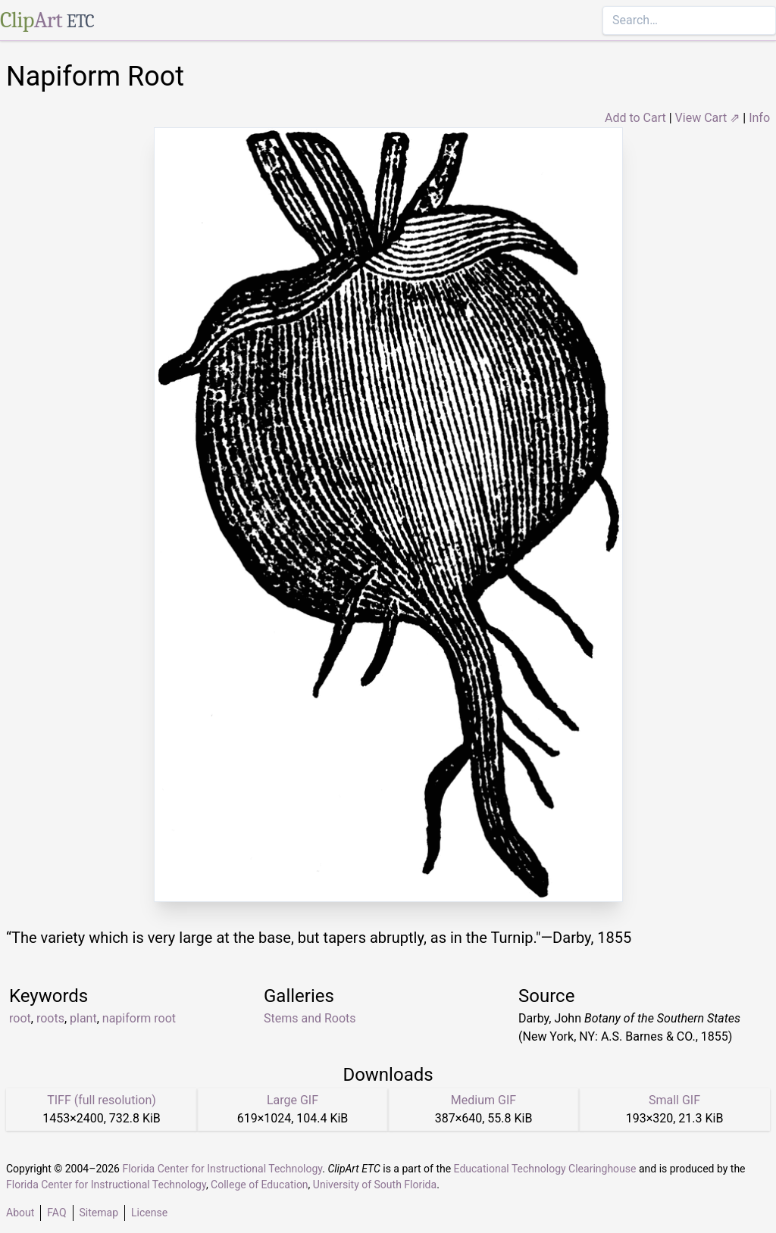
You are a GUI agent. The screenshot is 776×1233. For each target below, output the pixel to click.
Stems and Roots (310, 1018)
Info (759, 118)
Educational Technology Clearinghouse (545, 1169)
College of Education (259, 1184)
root (20, 1018)
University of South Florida (374, 1184)
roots (50, 1018)
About (20, 1212)
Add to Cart (635, 118)
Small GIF (674, 1100)
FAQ (56, 1212)
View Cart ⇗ (707, 118)
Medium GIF (483, 1100)
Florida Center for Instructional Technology (222, 1169)
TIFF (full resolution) (101, 1100)
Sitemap (99, 1212)
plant (83, 1018)
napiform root (139, 1018)
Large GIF (292, 1100)
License (149, 1212)
